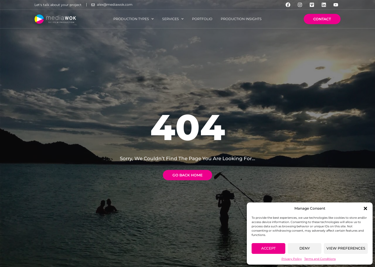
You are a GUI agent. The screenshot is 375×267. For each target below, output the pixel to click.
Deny (304, 248)
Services (173, 18)
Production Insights (241, 19)
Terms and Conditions (320, 259)
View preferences (345, 248)
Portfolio (202, 19)
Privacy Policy (291, 259)
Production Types (133, 18)
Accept (268, 248)
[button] (365, 208)
